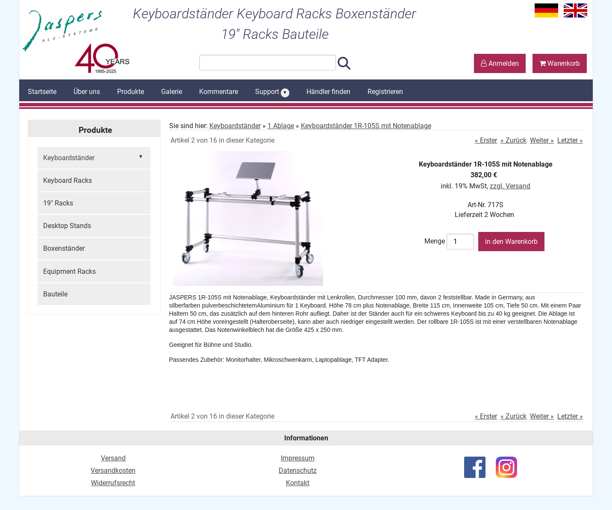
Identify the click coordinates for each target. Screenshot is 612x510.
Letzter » (570, 140)
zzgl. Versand (510, 186)
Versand (113, 458)
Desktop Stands (67, 226)
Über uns (87, 92)
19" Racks (58, 203)
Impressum (298, 458)
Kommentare (218, 92)
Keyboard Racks (67, 180)
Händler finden (328, 92)
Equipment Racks (69, 271)
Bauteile (55, 294)
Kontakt (297, 483)
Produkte (130, 92)
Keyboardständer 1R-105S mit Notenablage (366, 126)
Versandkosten (113, 470)
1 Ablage (281, 126)
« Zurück (513, 140)
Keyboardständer (94, 157)
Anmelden (500, 63)
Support (272, 92)
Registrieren (385, 92)
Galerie (171, 92)
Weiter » (542, 140)
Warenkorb (559, 63)
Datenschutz (298, 470)
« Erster (486, 140)
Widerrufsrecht (113, 483)
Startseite (42, 92)
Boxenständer (64, 248)
